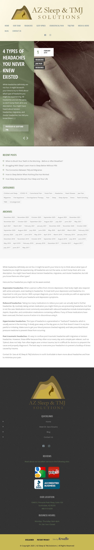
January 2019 (82, 234)
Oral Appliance (18, 197)
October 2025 (36, 217)
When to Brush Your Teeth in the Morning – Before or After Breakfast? (34, 161)
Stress (72, 197)
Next (26, 137)
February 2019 (70, 234)
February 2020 (83, 230)
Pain (47, 197)
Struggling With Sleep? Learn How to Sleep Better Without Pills (31, 165)
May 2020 (51, 230)
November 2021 (9, 222)
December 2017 (53, 243)
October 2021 (22, 222)
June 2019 (28, 234)
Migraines (39, 67)
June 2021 (68, 222)
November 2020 (68, 226)
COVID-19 (23, 193)
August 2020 (22, 230)
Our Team (17, 25)
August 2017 (78, 243)
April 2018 (16, 243)
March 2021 (18, 226)
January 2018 (40, 243)
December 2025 (9, 217)
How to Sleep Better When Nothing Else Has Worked (27, 174)
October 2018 (36, 239)
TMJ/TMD (71, 25)
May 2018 (7, 243)
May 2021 (77, 222)
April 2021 (7, 226)
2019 (45, 52)
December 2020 (54, 226)
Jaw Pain (38, 63)
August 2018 (62, 239)
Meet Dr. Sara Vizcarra (48, 427)
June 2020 (42, 230)
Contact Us (16, 31)
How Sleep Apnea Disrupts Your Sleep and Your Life (27, 179)
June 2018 (81, 239)
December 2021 (74, 217)
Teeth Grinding (82, 197)
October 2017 (66, 243)
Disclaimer (29, 540)
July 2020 (32, 230)
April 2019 (47, 234)
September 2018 (49, 239)
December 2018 (9, 239)
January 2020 (8, 234)
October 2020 (81, 226)
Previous (23, 137)
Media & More (83, 25)
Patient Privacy (43, 540)
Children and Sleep (10, 193)
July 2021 (59, 222)
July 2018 (72, 239)
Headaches (28, 25)
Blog (7, 31)
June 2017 (16, 247)
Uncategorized (15, 202)
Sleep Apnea (41, 25)
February (47, 51)
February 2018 (28, 243)
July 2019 (19, 234)
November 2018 (23, 239)
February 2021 (29, 226)
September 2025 (49, 217)
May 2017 (25, 247)
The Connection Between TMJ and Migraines (24, 170)
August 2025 (62, 217)
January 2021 (42, 226)
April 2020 (61, 230)
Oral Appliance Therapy (35, 197)
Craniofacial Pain (56, 25)
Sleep (54, 197)
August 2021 (48, 222)
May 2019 (37, 234)
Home (7, 25)
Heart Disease (70, 193)
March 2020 (71, 230)
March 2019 (58, 234)
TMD (5, 202)
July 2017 (7, 247)
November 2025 (23, 217)
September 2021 (36, 222)
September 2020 (9, 230)
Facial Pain (48, 193)
